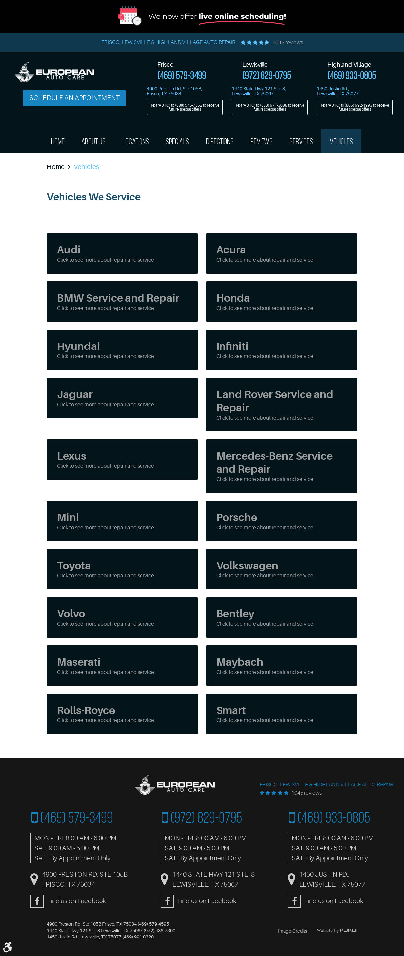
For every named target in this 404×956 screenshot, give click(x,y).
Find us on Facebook (76, 901)
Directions (220, 141)
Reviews (261, 141)
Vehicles (341, 141)
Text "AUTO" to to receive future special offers (184, 107)
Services (301, 141)
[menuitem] (58, 141)
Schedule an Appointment (74, 98)
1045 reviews (287, 42)
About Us (93, 141)
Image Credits (292, 931)
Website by (337, 930)
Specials (177, 141)
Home (58, 141)
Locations (135, 141)
